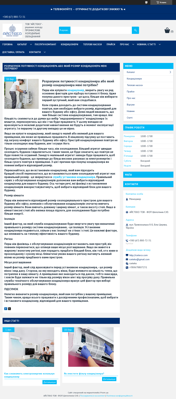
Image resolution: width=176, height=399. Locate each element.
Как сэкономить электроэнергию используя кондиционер (29, 375)
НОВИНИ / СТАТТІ (146, 44)
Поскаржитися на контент (92, 395)
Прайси (130, 91)
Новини (131, 111)
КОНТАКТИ (35, 52)
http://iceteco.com (138, 255)
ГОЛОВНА (7, 44)
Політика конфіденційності (119, 395)
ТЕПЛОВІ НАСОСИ (92, 44)
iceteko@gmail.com (139, 259)
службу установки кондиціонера (74, 177)
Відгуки (131, 104)
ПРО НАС (124, 44)
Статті (130, 117)
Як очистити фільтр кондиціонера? (84, 373)
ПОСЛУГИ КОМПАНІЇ (45, 44)
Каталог (131, 72)
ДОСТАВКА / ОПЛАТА (13, 52)
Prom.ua (104, 392)
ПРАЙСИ (111, 44)
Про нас (131, 98)
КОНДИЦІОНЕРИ (69, 44)
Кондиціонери (134, 78)
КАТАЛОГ (22, 44)
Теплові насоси (135, 85)
